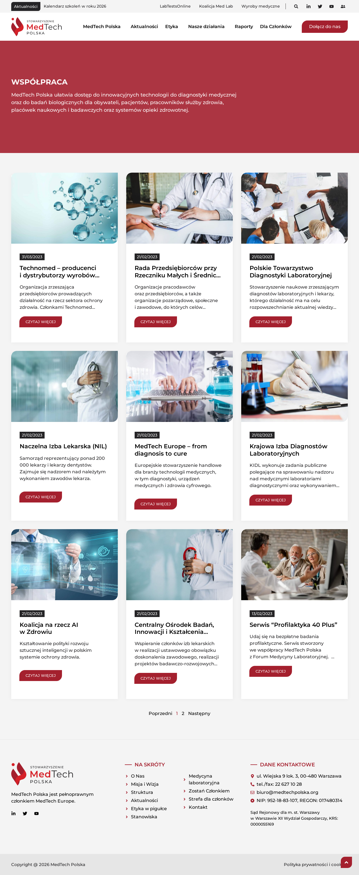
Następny (199, 713)
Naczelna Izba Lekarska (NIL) (63, 446)
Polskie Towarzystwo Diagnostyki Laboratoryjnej (291, 271)
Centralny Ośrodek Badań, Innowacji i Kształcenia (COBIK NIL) (174, 631)
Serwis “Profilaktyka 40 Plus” (293, 624)
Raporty (244, 26)
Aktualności (144, 26)
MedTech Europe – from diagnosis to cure (171, 450)
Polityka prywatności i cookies (316, 864)
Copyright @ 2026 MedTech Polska (48, 864)
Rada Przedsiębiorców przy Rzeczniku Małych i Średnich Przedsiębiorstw (177, 274)
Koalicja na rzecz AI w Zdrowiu (49, 628)
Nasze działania (208, 26)
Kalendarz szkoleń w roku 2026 (75, 6)
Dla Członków (277, 26)
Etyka (173, 26)
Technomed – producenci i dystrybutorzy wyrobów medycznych (58, 274)
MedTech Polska (103, 26)
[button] (296, 6)
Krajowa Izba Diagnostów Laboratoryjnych (288, 450)
